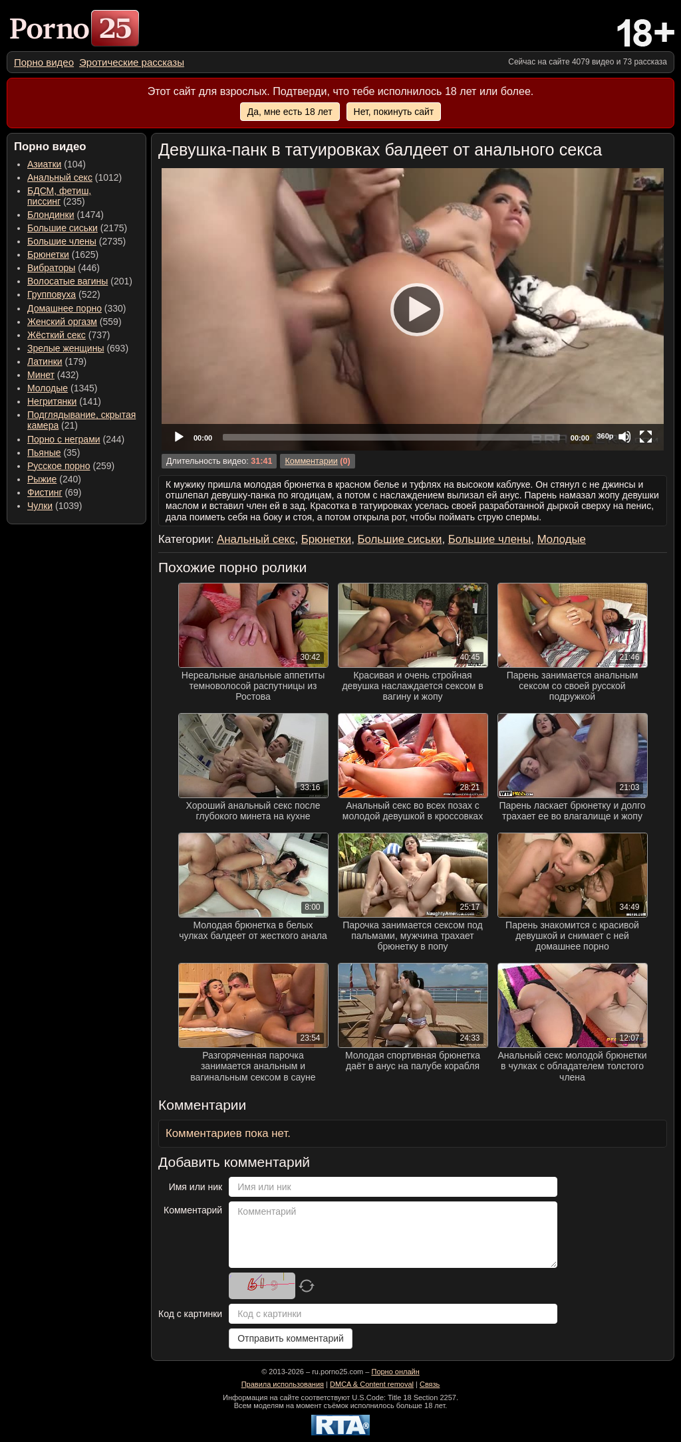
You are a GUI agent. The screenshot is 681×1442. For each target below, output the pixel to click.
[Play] (413, 309)
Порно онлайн (395, 1372)
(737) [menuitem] (68, 335)
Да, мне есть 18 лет (290, 111)
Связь (430, 1384)
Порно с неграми (63, 439)
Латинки (45, 361)
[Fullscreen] (646, 437)
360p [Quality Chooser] (605, 436)
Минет (41, 374)
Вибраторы (51, 267)
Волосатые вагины (67, 281)
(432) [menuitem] (53, 374)
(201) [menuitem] (79, 281)
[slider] (391, 437)
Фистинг (45, 492)
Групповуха (51, 294)
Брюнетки (48, 254)
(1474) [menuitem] (65, 214)
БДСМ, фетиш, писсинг (59, 196)
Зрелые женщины (65, 348)
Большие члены (61, 241)
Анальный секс (59, 177)
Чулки (40, 505)
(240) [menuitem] (54, 479)
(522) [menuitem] (63, 294)
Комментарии (311, 461)
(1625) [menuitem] (62, 254)
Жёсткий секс (56, 335)
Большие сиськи (62, 228)
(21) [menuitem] (81, 420)
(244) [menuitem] (75, 439)
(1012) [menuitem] (74, 177)
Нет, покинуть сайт (394, 111)
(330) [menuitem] (76, 308)
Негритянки (51, 401)
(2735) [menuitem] (76, 241)
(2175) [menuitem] (77, 228)
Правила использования (282, 1384)
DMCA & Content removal (372, 1384)
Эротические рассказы (131, 62)
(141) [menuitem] (64, 401)
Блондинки (50, 214)
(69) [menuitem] (54, 492)
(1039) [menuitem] (54, 505)
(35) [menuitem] (53, 452)
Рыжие (42, 479)
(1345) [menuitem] (62, 388)
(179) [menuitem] (56, 361)
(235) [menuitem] (59, 196)
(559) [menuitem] (74, 321)
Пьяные (44, 452)
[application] (413, 309)
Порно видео (44, 62)
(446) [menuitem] (63, 267)
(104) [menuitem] (56, 164)
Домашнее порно (64, 308)
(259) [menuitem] (70, 466)
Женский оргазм (62, 321)
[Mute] (624, 437)
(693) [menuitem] (77, 348)
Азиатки (44, 164)
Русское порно (58, 466)
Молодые (47, 388)
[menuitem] (44, 62)
